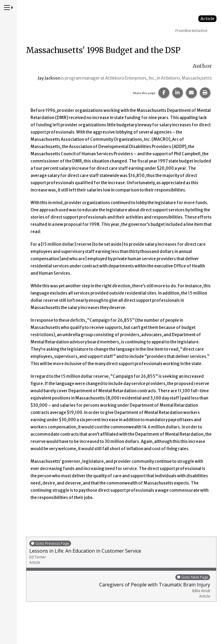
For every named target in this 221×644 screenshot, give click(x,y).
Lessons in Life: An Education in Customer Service (121, 552)
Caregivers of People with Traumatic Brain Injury (119, 586)
